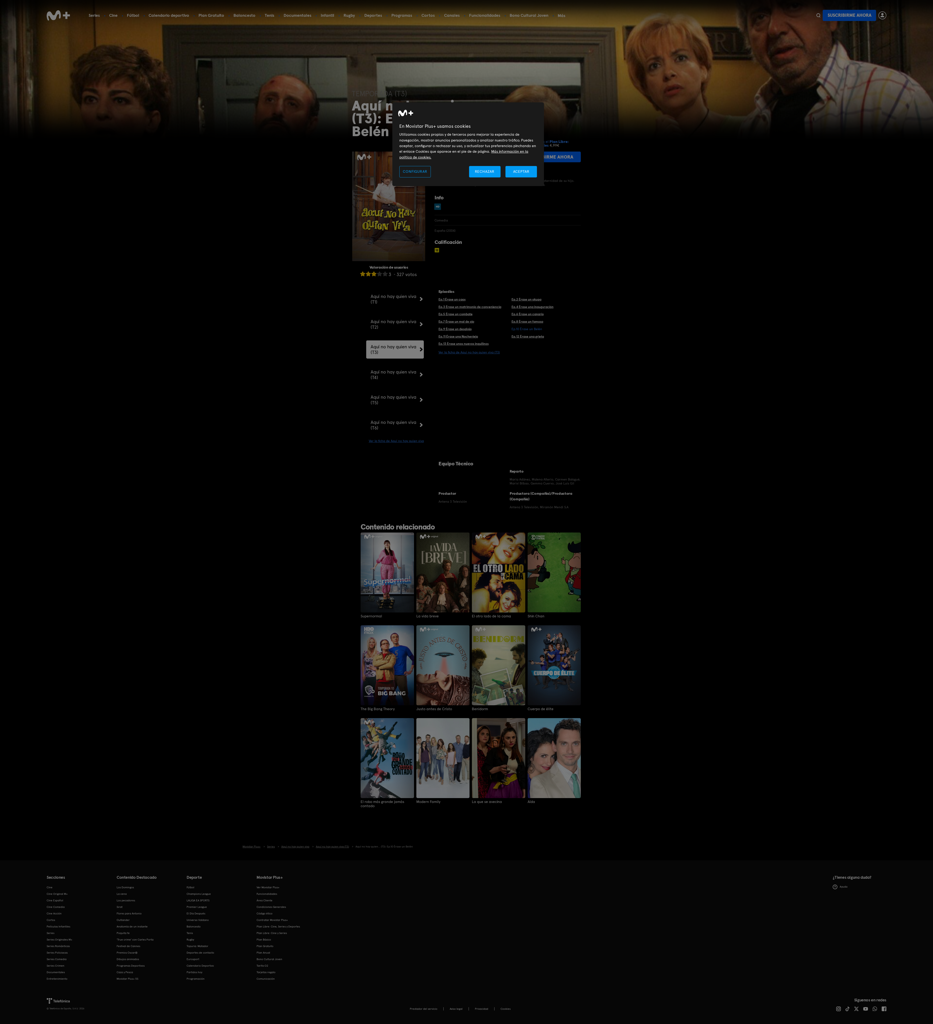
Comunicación (266, 978)
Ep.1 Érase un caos (452, 299)
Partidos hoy (194, 972)
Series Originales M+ (59, 939)
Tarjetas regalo (266, 972)
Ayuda (840, 887)
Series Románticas (58, 946)
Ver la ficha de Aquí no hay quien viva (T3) (469, 352)
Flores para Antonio (129, 913)
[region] (468, 144)
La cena (122, 894)
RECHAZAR (484, 171)
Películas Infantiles (58, 926)
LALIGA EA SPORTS (198, 900)
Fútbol (133, 15)
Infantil (327, 15)
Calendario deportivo (169, 15)
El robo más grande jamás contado (382, 804)
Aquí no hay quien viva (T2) (393, 324)
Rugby (349, 15)
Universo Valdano (198, 920)
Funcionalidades (484, 15)
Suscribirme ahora (849, 15)
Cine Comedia (56, 907)
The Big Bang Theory (378, 709)
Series (94, 15)
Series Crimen (55, 965)
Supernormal (371, 616)
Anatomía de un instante (132, 926)
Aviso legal (456, 1008)
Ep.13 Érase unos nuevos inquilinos (464, 344)
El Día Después (196, 913)
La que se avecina (487, 802)
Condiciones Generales (271, 907)
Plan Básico (264, 939)
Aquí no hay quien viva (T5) (393, 399)
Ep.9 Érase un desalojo (455, 329)
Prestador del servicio (423, 1008)
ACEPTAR (521, 171)
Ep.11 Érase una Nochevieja (458, 336)
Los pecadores (126, 900)
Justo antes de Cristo (434, 709)
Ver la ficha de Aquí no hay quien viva (396, 441)
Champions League (199, 894)
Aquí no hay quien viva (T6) (393, 425)
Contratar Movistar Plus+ (272, 920)
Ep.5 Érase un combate (456, 314)
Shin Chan (536, 616)
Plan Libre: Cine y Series (272, 933)
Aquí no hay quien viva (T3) (393, 349)
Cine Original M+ (57, 894)
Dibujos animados (128, 959)
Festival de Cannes (128, 946)
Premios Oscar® (127, 952)
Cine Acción (54, 913)
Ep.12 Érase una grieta (528, 336)
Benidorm (480, 709)
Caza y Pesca (125, 972)
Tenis (269, 15)
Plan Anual (263, 952)
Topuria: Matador (197, 946)
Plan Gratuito (211, 15)
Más (561, 15)
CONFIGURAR (415, 171)
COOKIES (506, 1008)
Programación (196, 978)
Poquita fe (123, 933)
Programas (401, 15)
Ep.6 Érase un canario (528, 314)
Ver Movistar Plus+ (268, 887)
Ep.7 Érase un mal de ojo (456, 321)
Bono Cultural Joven (529, 15)
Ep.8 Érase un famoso (527, 321)
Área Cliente (264, 900)
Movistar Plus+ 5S (127, 978)
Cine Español (55, 900)
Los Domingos (125, 887)
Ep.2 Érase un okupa (526, 299)
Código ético (264, 913)
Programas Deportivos (131, 965)
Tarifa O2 (262, 965)
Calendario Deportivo (200, 965)
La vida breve (427, 616)
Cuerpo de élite (541, 709)
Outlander (123, 920)
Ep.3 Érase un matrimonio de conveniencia (470, 307)
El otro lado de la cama (491, 616)
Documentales (297, 15)
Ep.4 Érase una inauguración (533, 307)
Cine (113, 15)
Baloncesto (244, 15)
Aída (531, 802)
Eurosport (193, 959)
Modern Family (428, 802)
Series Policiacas (57, 952)
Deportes (373, 15)
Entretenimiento (57, 978)
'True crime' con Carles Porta (135, 939)
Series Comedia (56, 959)
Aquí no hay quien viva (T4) (393, 374)
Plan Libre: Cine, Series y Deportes (278, 926)
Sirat (119, 907)
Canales (452, 15)
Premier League (197, 907)
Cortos (428, 15)
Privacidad (481, 1008)
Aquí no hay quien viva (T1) (393, 299)
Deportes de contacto (200, 952)
